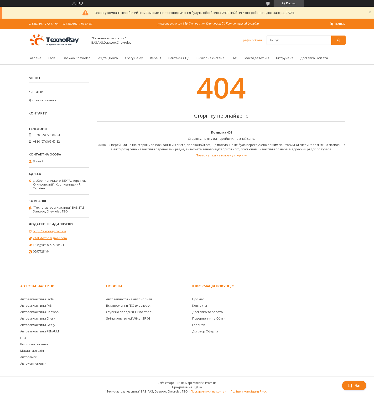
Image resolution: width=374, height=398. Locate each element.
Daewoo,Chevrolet (76, 58)
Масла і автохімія (33, 350)
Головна (35, 58)
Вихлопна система (210, 58)
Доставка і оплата (314, 58)
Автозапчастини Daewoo (39, 312)
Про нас (198, 299)
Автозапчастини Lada (37, 299)
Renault (155, 58)
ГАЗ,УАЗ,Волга (107, 58)
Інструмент (284, 58)
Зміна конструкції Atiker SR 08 (128, 318)
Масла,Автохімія (256, 58)
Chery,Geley (134, 58)
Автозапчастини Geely (37, 325)
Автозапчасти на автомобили (129, 299)
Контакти (36, 91)
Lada (52, 58)
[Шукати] (338, 40)
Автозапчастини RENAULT (39, 331)
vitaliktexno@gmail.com (50, 238)
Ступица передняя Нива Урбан (129, 312)
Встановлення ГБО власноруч (128, 305)
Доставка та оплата (207, 312)
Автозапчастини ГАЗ (36, 305)
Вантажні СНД (178, 58)
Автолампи (28, 357)
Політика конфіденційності (250, 391)
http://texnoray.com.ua (49, 231)
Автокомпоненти (33, 363)
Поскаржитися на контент (209, 391)
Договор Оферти (205, 331)
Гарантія (198, 325)
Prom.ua (211, 383)
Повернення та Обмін (208, 318)
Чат (354, 385)
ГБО (234, 58)
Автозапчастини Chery (37, 318)
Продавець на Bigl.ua (187, 387)
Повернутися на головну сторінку (221, 155)
